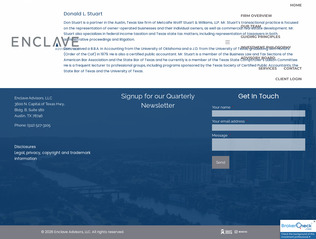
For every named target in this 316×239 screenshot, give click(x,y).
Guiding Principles (260, 37)
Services (268, 68)
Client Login (288, 79)
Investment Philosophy (266, 47)
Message (238, 135)
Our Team (251, 26)
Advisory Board (258, 58)
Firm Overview (256, 16)
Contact (293, 68)
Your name (239, 107)
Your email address (246, 121)
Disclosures (25, 146)
